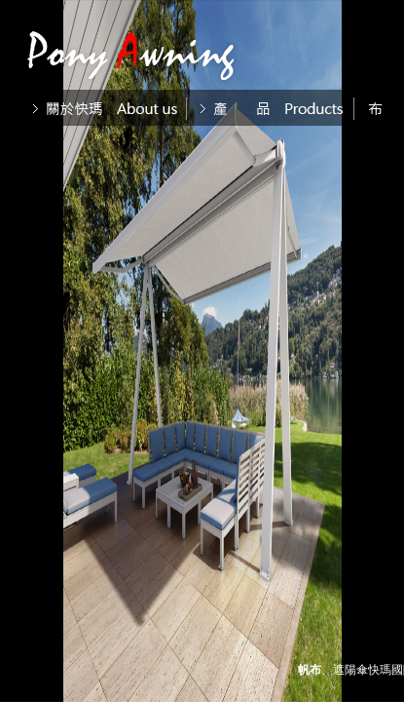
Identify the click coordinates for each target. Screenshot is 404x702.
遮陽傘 (350, 670)
